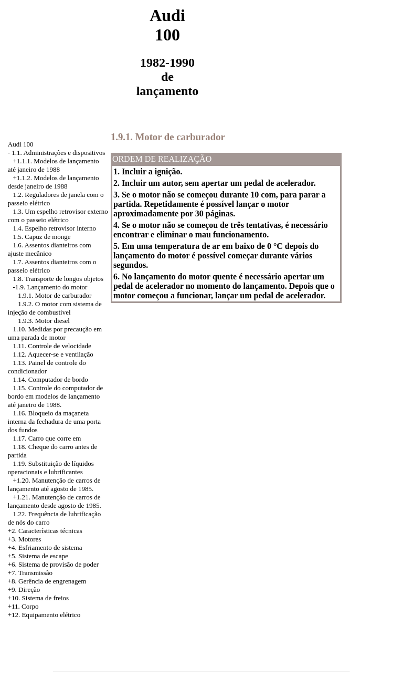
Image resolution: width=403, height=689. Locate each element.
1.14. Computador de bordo (50, 379)
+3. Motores (24, 539)
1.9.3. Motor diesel (44, 321)
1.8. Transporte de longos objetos (58, 279)
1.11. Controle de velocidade (52, 346)
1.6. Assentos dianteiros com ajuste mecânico (49, 249)
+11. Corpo (23, 606)
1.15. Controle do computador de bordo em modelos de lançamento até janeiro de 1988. (55, 396)
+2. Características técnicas (45, 531)
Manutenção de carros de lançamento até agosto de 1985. (54, 484)
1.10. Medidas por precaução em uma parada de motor (55, 333)
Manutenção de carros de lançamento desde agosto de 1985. (54, 501)
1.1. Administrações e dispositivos (58, 152)
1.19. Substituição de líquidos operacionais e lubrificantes (51, 468)
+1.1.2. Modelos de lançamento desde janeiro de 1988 (53, 182)
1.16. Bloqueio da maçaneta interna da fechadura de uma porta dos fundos (54, 421)
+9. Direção (24, 589)
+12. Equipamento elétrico (44, 615)
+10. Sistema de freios (38, 598)
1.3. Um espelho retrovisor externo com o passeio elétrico (58, 215)
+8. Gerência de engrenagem (47, 581)
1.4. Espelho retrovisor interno (55, 228)
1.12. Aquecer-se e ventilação (53, 354)
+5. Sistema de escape (38, 556)
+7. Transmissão (30, 573)
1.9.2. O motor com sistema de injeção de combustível (55, 308)
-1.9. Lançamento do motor (50, 287)
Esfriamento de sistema (50, 547)
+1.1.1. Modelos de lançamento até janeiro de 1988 (53, 165)
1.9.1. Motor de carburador (54, 295)
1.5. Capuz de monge (42, 237)
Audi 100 (21, 144)
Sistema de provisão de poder (58, 564)
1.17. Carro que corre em (47, 438)
